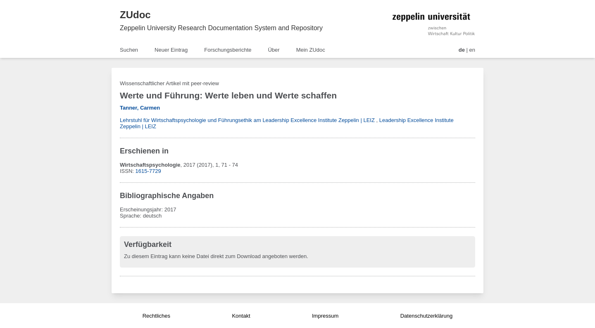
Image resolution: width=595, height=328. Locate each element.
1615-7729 (148, 171)
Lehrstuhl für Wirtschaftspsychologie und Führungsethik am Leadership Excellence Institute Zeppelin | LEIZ (247, 120)
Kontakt (241, 316)
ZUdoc (135, 14)
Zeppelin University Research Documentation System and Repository (221, 27)
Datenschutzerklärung (426, 316)
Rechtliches (156, 316)
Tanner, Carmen (140, 108)
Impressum (325, 316)
